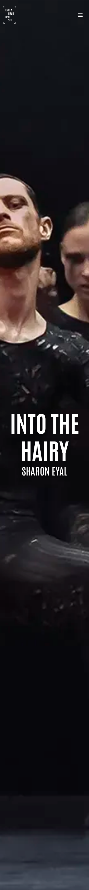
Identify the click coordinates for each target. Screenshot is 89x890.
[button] (80, 15)
